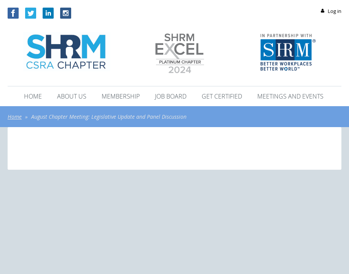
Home (15, 116)
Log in (334, 11)
